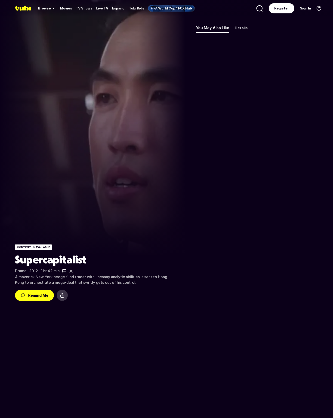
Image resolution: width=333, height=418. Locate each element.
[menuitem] (47, 8)
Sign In (305, 8)
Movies (66, 8)
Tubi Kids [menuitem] (136, 8)
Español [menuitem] (118, 8)
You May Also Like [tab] (212, 27)
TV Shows (84, 8)
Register (281, 8)
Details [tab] (241, 28)
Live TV (102, 8)
